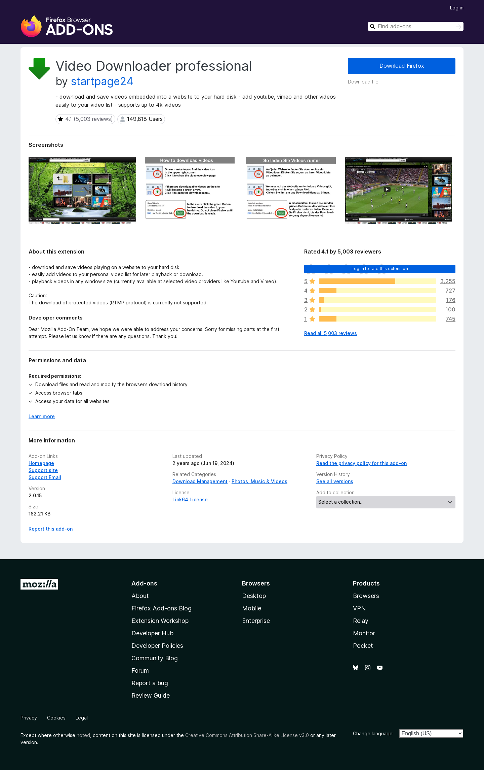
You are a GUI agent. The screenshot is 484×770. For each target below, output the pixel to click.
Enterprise (256, 620)
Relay (360, 620)
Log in (456, 7)
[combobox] (415, 26)
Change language (373, 733)
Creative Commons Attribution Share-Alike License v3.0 (247, 735)
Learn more (42, 416)
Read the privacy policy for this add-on (361, 463)
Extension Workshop (160, 620)
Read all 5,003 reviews (330, 333)
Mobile (251, 608)
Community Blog (154, 658)
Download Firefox (401, 65)
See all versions (334, 481)
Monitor (364, 633)
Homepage (41, 463)
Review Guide (150, 695)
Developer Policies (157, 645)
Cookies (56, 718)
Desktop (254, 595)
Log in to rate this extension (380, 268)
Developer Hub (152, 633)
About (140, 595)
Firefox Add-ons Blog (161, 608)
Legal (82, 718)
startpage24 (102, 81)
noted (83, 735)
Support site (43, 470)
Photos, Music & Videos (259, 481)
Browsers (366, 595)
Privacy (29, 718)
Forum (140, 670)
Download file (363, 82)
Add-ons (144, 583)
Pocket (363, 645)
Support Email (45, 477)
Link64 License (190, 499)
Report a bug (149, 683)
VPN (359, 608)
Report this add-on (51, 529)
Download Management (200, 481)
